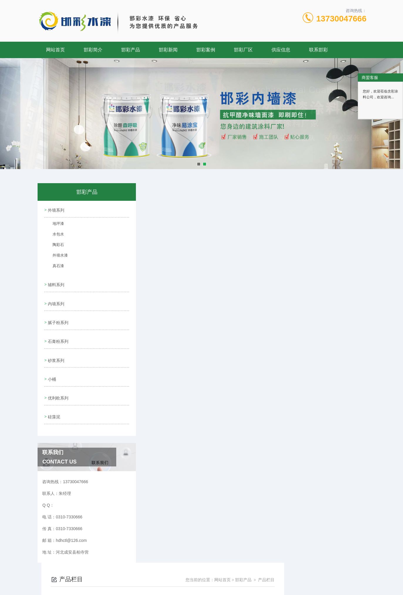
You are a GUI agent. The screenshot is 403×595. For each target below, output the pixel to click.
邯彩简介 (93, 49)
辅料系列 (55, 281)
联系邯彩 (318, 49)
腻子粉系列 (57, 315)
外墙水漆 (57, 256)
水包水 (55, 235)
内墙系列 (55, 298)
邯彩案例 (205, 49)
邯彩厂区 (243, 49)
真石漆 (55, 266)
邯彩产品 (130, 49)
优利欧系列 (57, 382)
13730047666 (341, 18)
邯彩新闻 (168, 49)
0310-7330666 (182, 566)
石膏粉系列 (57, 331)
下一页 (262, 224)
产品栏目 (348, 200)
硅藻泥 (53, 398)
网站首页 (55, 49)
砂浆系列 (55, 348)
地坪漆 (55, 224)
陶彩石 (55, 245)
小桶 (51, 365)
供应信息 (281, 49)
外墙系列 (55, 209)
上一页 (228, 224)
